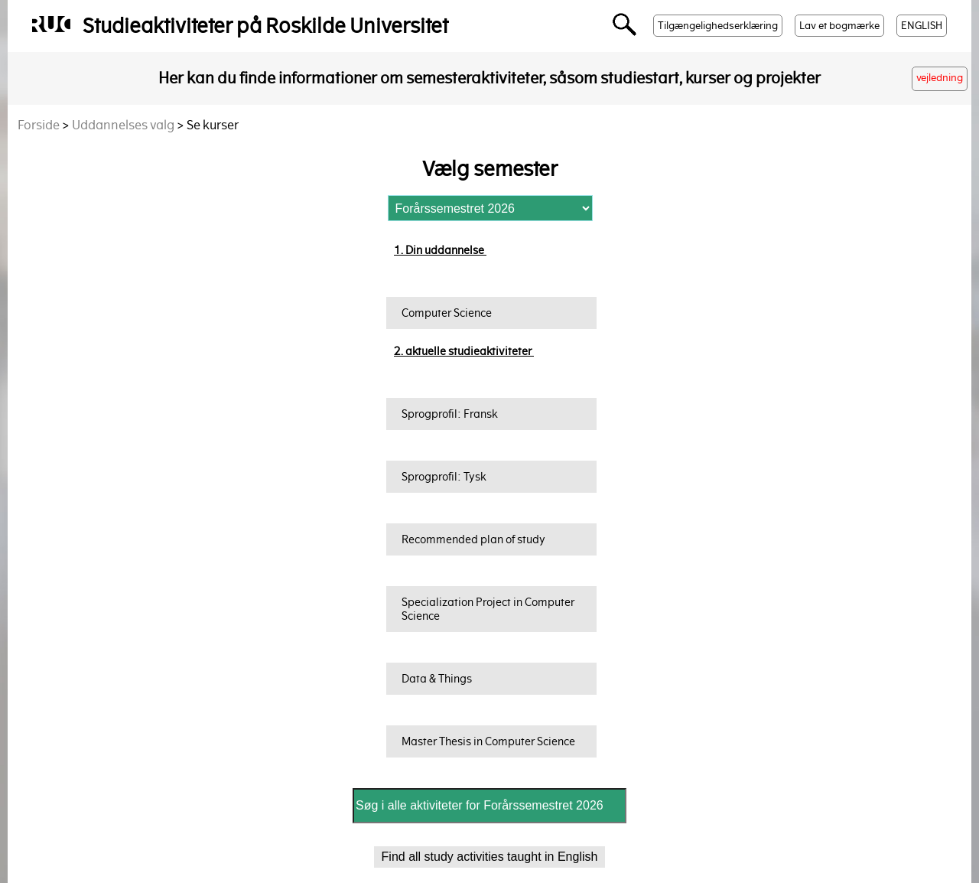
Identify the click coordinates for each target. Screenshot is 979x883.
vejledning (939, 77)
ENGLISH (921, 25)
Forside (39, 125)
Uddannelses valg (123, 125)
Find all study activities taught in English (490, 856)
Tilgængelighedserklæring (718, 25)
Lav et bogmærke (839, 25)
